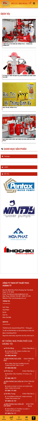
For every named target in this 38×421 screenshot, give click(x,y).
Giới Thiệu (6, 307)
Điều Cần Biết (7, 317)
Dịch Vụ (5, 315)
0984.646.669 (11, 355)
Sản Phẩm (6, 310)
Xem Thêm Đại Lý (28, 348)
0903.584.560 (11, 368)
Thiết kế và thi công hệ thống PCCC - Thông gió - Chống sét (18, 44)
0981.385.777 (11, 378)
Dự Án (4, 312)
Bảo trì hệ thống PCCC (10, 107)
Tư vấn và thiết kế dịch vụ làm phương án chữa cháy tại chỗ (19, 76)
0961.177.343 (11, 390)
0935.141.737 (11, 401)
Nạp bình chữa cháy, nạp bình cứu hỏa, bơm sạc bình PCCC (19, 140)
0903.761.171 (11, 413)
